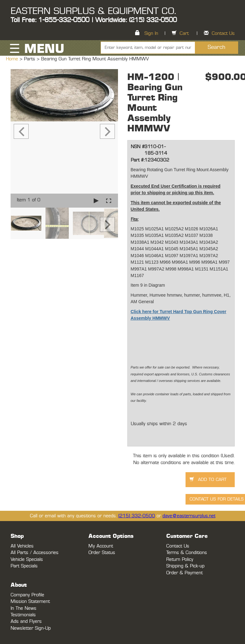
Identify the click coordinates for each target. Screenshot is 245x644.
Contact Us (223, 33)
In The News (23, 608)
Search (216, 47)
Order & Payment (184, 573)
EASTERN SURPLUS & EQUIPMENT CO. (93, 11)
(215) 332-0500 (136, 516)
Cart (184, 33)
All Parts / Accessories (35, 552)
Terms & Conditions (186, 552)
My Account (100, 546)
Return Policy (179, 559)
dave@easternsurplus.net (189, 516)
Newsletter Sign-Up (31, 628)
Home (13, 59)
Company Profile (27, 595)
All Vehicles (22, 546)
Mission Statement (30, 601)
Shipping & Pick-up (185, 566)
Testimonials (23, 615)
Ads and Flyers (26, 621)
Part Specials (24, 566)
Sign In (151, 33)
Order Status (101, 552)
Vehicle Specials (27, 559)
